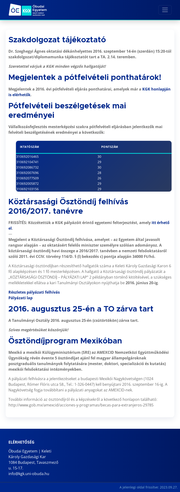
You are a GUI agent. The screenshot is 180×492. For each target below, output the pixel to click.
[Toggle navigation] (165, 10)
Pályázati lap (20, 297)
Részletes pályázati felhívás (34, 292)
